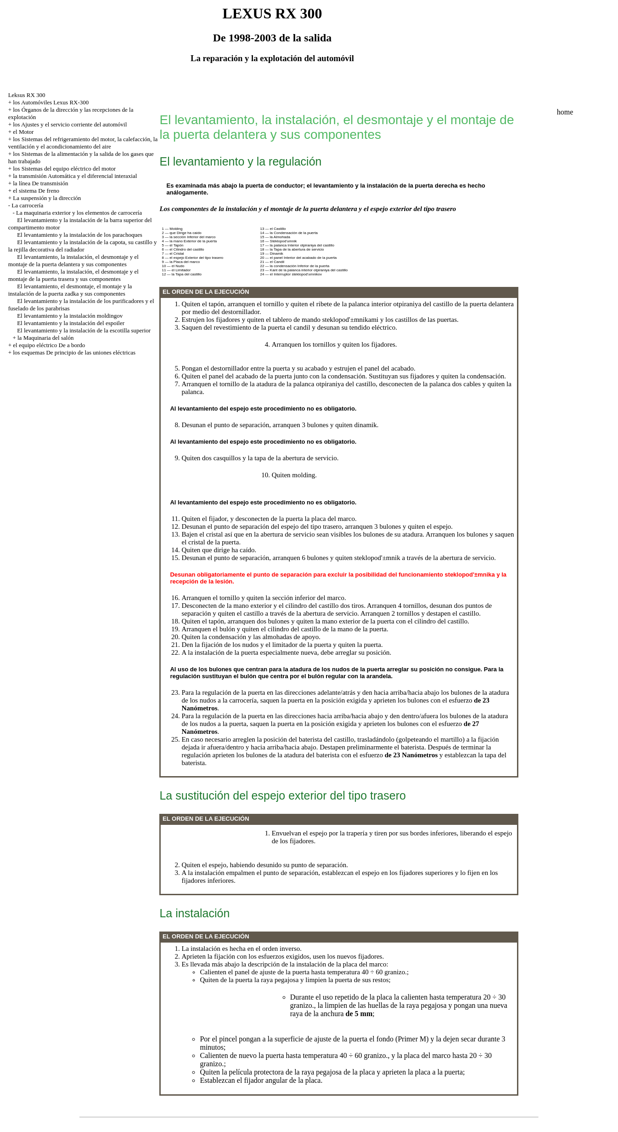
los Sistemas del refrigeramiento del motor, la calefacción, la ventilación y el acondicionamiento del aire (83, 143)
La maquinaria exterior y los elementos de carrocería (79, 212)
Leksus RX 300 (26, 94)
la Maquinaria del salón (45, 337)
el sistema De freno (36, 190)
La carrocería (27, 205)
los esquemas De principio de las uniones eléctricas (74, 352)
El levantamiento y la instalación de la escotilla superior (84, 330)
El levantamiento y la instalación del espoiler (70, 323)
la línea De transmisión (40, 183)
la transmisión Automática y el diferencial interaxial (75, 175)
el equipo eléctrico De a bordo (49, 345)
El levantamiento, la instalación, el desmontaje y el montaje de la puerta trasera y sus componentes (73, 275)
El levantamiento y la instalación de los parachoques (79, 234)
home (565, 112)
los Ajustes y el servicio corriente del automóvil (70, 124)
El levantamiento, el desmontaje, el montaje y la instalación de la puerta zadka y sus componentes (70, 290)
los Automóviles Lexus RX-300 (51, 102)
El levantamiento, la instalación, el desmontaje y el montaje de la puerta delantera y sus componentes (73, 260)
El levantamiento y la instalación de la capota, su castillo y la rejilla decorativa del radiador (82, 246)
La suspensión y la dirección (47, 197)
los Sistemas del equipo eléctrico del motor (64, 168)
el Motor (23, 131)
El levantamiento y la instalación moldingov (70, 315)
